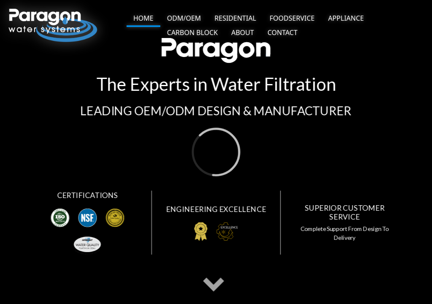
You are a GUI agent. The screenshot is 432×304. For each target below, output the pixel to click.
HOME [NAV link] (143, 18)
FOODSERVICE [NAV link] (292, 18)
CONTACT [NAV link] (282, 32)
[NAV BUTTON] (143, 19)
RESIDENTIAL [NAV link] (235, 18)
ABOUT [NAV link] (242, 32)
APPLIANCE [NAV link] (346, 18)
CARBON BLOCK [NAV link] (192, 32)
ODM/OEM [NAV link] (184, 18)
